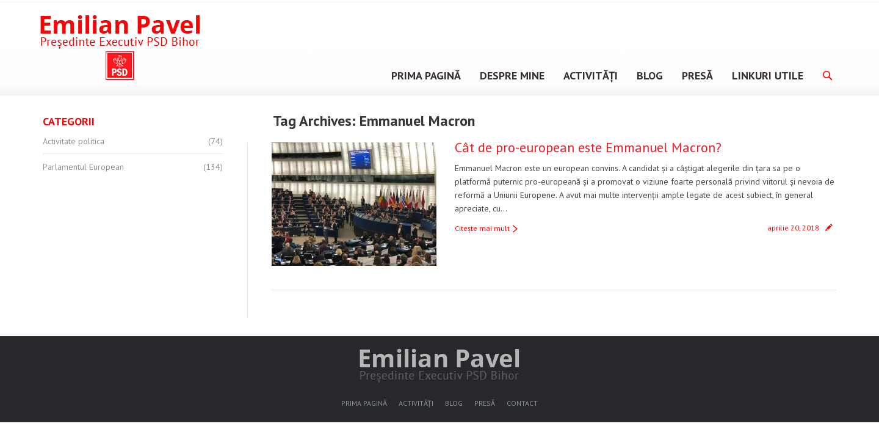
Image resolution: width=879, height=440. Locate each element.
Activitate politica (73, 141)
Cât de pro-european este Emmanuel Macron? (588, 147)
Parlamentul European (83, 166)
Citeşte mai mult (482, 228)
